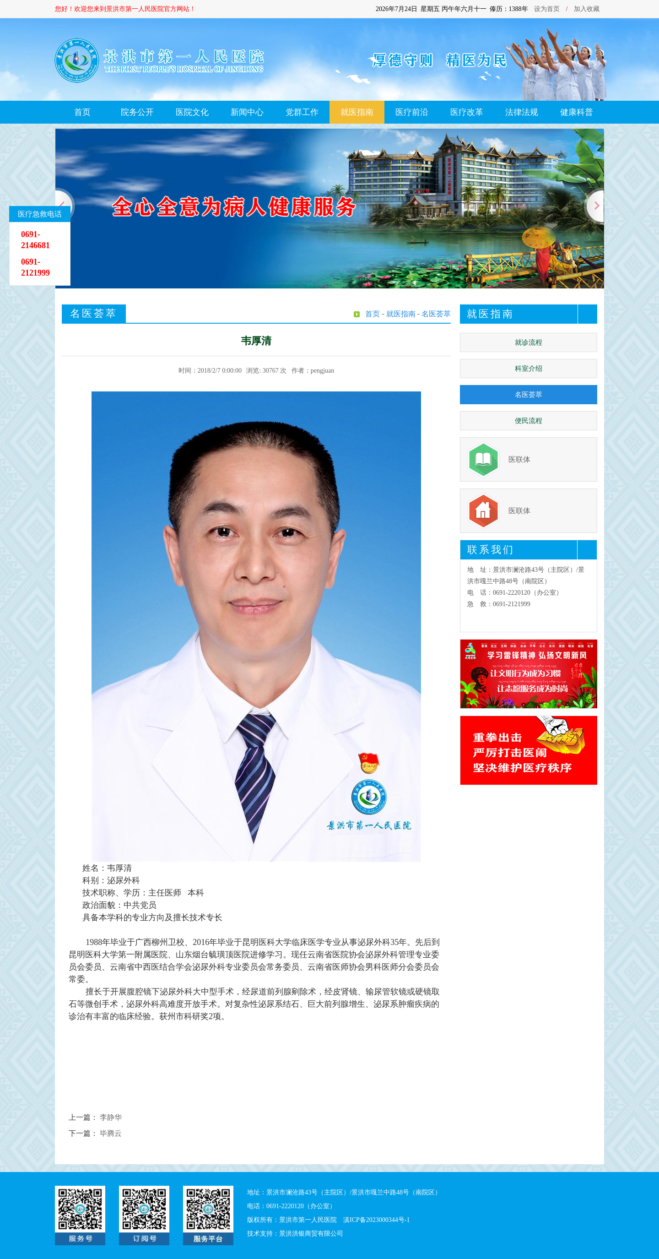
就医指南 (356, 112)
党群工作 (302, 112)
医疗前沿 (411, 112)
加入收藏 (587, 8)
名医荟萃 (528, 394)
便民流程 (528, 420)
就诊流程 (528, 342)
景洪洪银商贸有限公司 (311, 1233)
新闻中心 (247, 112)
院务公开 (137, 112)
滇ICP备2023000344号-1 (376, 1219)
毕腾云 (111, 1133)
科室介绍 (528, 368)
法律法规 (521, 112)
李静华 (111, 1117)
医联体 (519, 459)
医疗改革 (466, 112)
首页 (82, 112)
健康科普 (576, 112)
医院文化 (192, 112)
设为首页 (547, 8)
